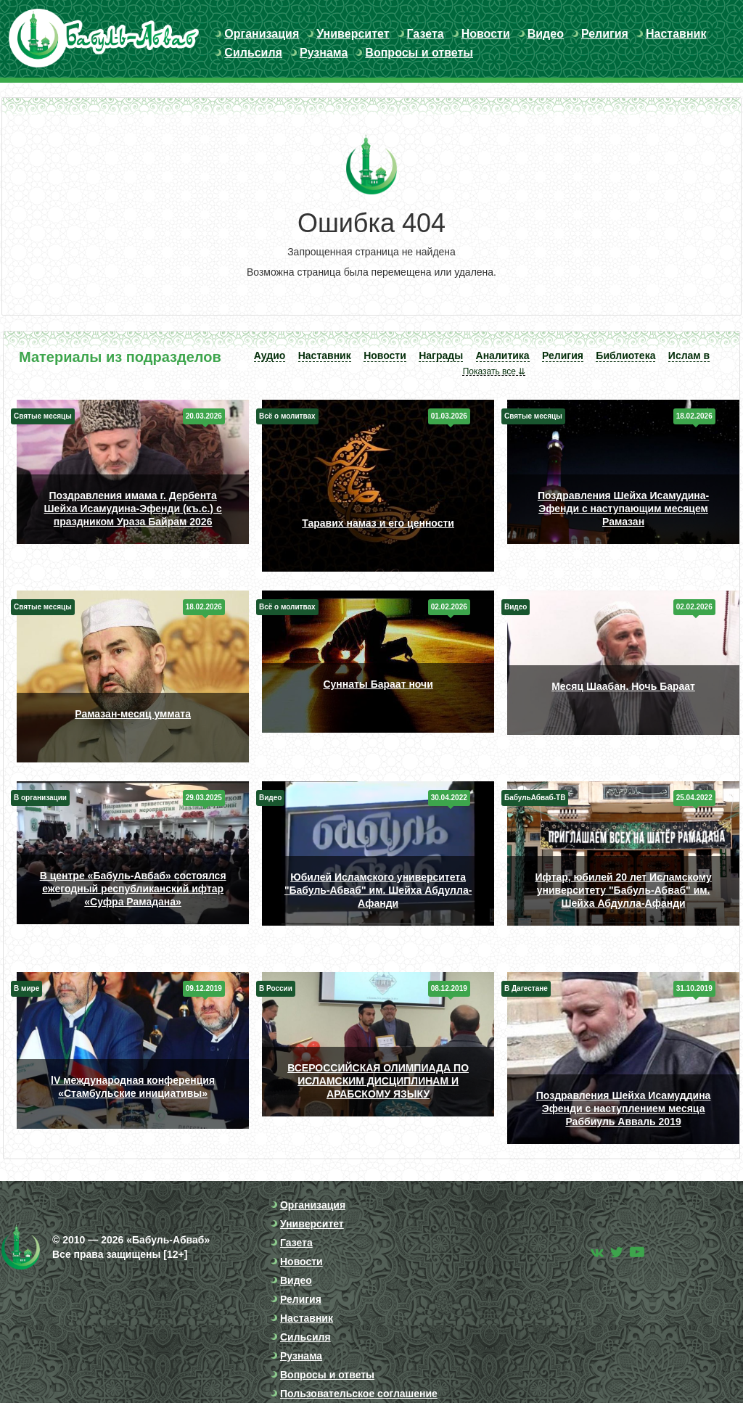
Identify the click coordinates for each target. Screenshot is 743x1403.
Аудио (270, 355)
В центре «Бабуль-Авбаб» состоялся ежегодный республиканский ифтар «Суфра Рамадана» (133, 889)
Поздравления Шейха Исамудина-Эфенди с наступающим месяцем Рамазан (623, 508)
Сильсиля (253, 52)
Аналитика (503, 355)
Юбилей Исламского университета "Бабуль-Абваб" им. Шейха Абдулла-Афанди (378, 890)
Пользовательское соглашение (359, 1393)
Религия (604, 34)
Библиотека (625, 355)
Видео (546, 34)
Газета (425, 34)
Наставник (676, 34)
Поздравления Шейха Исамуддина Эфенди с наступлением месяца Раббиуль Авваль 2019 (623, 1108)
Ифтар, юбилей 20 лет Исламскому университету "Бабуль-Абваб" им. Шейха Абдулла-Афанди (623, 890)
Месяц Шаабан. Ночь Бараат (623, 686)
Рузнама (324, 52)
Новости (485, 34)
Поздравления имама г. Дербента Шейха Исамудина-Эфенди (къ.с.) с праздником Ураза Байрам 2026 (133, 508)
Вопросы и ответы (419, 52)
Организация (261, 34)
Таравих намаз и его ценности (378, 523)
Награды (441, 355)
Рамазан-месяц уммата (133, 714)
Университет (352, 34)
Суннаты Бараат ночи (377, 684)
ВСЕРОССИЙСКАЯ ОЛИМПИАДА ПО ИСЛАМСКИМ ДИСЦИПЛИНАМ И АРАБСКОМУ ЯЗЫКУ (378, 1081)
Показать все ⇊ (494, 371)
